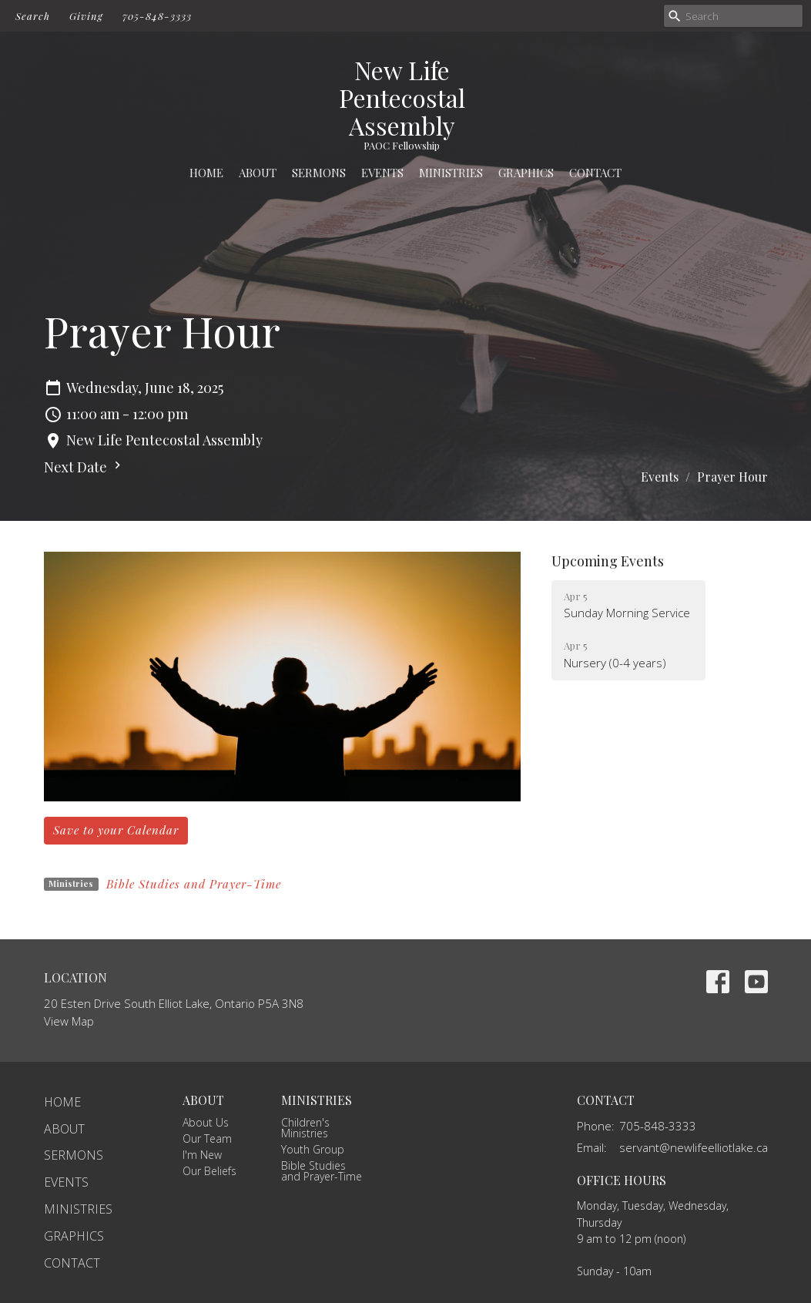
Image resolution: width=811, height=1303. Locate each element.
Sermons (319, 172)
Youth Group (312, 1149)
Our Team (207, 1138)
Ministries (451, 172)
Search (32, 15)
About (257, 172)
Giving (86, 15)
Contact (595, 172)
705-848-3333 (157, 15)
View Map (69, 1021)
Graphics (526, 172)
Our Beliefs (209, 1171)
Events (382, 172)
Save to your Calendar (116, 830)
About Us (206, 1122)
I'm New (202, 1154)
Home (206, 172)
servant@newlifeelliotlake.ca (693, 1147)
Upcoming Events (607, 561)
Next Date (84, 467)
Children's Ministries (305, 1127)
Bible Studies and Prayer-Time (193, 884)
